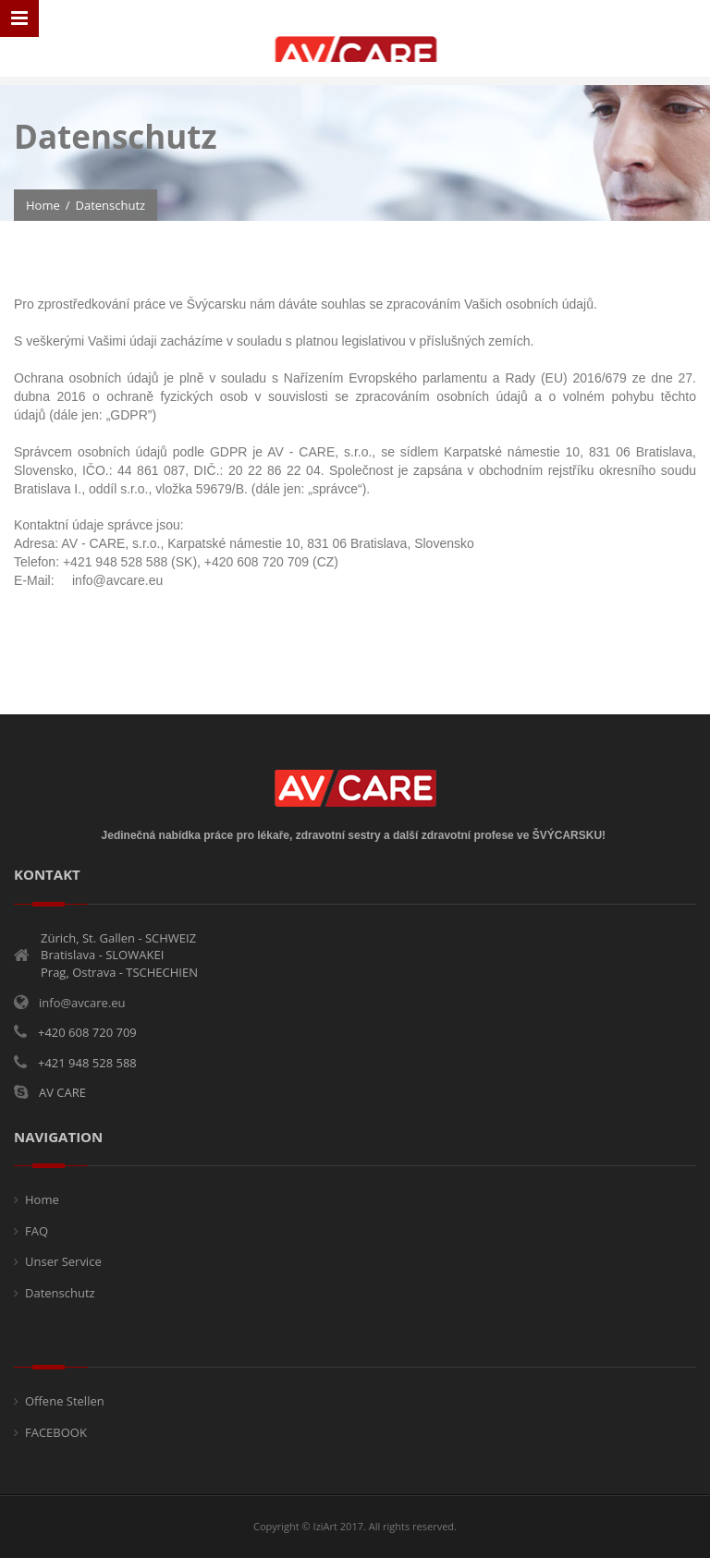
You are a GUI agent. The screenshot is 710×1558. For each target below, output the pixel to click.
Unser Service (63, 1261)
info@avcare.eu (82, 1002)
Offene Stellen (64, 1401)
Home (43, 205)
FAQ (36, 1231)
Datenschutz (60, 1292)
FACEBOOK (56, 1432)
